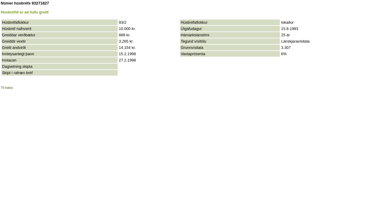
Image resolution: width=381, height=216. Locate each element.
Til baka (7, 87)
